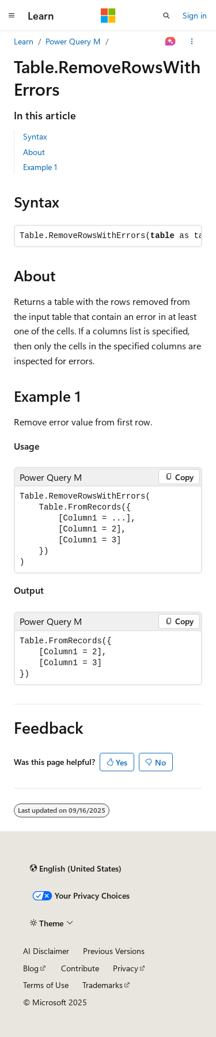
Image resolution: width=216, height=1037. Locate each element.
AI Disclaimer (46, 950)
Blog (31, 968)
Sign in (195, 15)
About (34, 151)
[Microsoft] (108, 15)
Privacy (125, 968)
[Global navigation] (11, 15)
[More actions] (192, 41)
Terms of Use (46, 984)
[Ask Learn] (171, 41)
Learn (23, 41)
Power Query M (73, 41)
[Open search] (166, 15)
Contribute (80, 968)
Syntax (35, 136)
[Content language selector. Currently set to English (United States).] (75, 868)
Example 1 (40, 166)
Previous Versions (114, 950)
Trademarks (102, 984)
